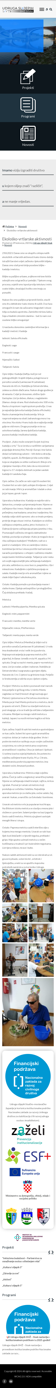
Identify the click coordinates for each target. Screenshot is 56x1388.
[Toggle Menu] (41, 9)
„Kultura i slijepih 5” (12, 1267)
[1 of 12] (27, 1330)
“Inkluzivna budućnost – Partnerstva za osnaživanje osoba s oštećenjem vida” (22, 1260)
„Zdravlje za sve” (10, 1273)
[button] (49, 1252)
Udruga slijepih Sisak (42, 243)
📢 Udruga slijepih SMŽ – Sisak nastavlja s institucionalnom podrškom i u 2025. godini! (28, 1338)
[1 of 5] (27, 1273)
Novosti (22, 226)
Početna (9, 226)
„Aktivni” (6, 1279)
